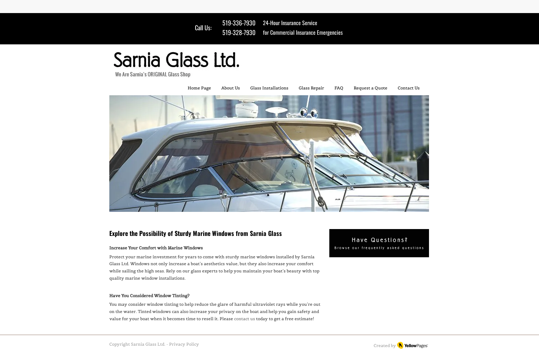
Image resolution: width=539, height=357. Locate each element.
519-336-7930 (238, 22)
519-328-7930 (238, 32)
